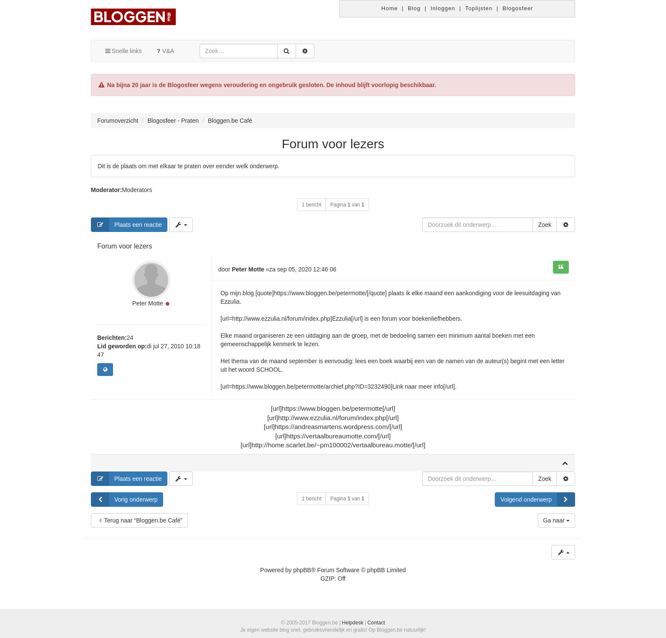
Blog (414, 8)
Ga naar (556, 520)
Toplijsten (478, 8)
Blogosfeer (517, 8)
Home (389, 8)
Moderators (137, 189)
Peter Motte (147, 303)
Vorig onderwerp (124, 499)
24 (130, 337)
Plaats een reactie (126, 224)
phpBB (302, 570)
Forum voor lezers (333, 144)
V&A (164, 51)
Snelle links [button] (123, 51)
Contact (376, 623)
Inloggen (443, 8)
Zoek (544, 224)
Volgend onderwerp (537, 499)
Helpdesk (352, 623)
